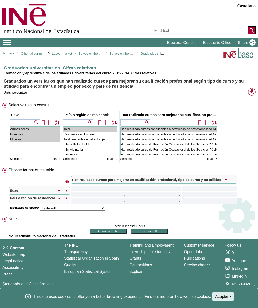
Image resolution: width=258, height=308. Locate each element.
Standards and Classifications (28, 284)
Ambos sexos (35, 129)
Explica (135, 271)
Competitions (140, 265)
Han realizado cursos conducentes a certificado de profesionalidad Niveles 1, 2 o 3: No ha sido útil (169, 139)
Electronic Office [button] (217, 43)
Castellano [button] (246, 6)
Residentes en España (90, 134)
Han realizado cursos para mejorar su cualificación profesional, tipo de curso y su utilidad (169, 115)
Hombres (35, 134)
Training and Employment (151, 245)
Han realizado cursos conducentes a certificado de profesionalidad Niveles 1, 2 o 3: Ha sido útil (169, 134)
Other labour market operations (42, 53)
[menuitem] (129, 134)
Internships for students (149, 252)
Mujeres (35, 139)
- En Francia (90, 154)
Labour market (62, 53)
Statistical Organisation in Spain (91, 258)
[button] (246, 42)
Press (7, 274)
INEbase (8, 53)
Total (90, 129)
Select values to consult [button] (28, 105)
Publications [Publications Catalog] (194, 258)
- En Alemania (90, 149)
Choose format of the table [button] (31, 170)
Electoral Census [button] (182, 43)
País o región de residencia (86, 115)
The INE (71, 245)
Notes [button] (13, 219)
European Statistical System (88, 271)
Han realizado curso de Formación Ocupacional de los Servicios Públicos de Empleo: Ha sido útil (169, 149)
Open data (193, 252)
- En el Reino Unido (90, 144)
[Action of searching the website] (252, 30)
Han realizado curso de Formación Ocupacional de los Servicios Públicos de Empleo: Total (169, 144)
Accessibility (13, 267)
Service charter (197, 265)
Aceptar (223, 296)
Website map (13, 254)
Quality (70, 265)
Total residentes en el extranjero (90, 139)
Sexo (15, 115)
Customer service (199, 245)
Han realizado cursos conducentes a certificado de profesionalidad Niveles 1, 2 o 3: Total (169, 129)
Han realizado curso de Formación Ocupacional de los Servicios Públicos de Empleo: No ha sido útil (169, 154)
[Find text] (200, 30)
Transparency (76, 252)
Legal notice (12, 261)
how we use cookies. (193, 296)
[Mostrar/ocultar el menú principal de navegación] (6, 42)
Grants (135, 258)
